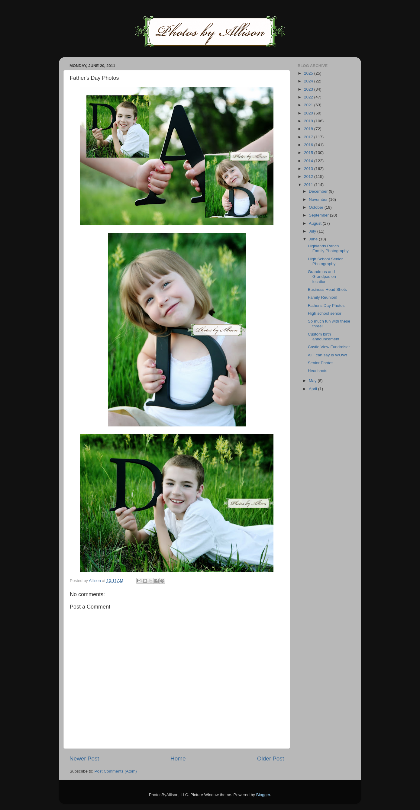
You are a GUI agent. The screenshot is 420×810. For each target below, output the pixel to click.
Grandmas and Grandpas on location (322, 276)
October (317, 207)
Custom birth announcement (323, 336)
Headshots (318, 370)
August (316, 223)
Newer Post (84, 758)
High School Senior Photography (325, 261)
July (313, 231)
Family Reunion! (323, 297)
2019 (309, 121)
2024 (309, 81)
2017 (309, 137)
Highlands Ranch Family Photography (328, 248)
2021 (309, 105)
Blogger (263, 794)
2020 (309, 113)
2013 (309, 168)
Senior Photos (321, 363)
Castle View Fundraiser (329, 347)
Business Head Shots (327, 289)
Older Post (270, 758)
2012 (309, 176)
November (319, 199)
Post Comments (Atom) (116, 771)
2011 (309, 184)
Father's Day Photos (326, 305)
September (319, 215)
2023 (309, 89)
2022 (309, 97)
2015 (309, 152)
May (313, 380)
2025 (309, 73)
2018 (309, 129)
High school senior (324, 313)
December (319, 191)
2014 (309, 161)
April (313, 389)
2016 (309, 145)
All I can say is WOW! (327, 355)
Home (178, 758)
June (314, 239)
